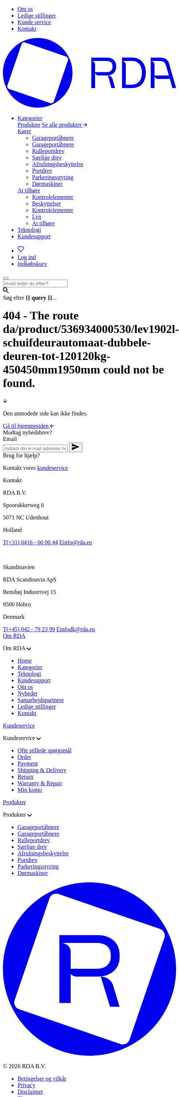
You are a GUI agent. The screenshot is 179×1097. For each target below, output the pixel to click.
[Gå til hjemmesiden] (89, 106)
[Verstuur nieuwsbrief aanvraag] (75, 447)
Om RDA (14, 636)
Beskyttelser (46, 203)
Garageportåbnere (53, 138)
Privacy (26, 1085)
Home (24, 660)
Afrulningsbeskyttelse (57, 164)
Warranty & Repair (39, 783)
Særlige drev (47, 157)
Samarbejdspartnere (40, 700)
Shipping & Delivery (41, 770)
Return (25, 777)
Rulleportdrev (48, 151)
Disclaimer (30, 1092)
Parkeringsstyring (52, 177)
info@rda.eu (75, 542)
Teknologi (29, 674)
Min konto (29, 790)
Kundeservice (19, 725)
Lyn (36, 217)
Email (10, 439)
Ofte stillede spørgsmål (44, 750)
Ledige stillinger (36, 706)
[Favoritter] (20, 251)
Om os (25, 687)
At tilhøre (28, 190)
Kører (24, 131)
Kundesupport (34, 680)
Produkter (28, 125)
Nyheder (27, 693)
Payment (27, 763)
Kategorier (29, 667)
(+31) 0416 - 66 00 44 (30, 542)
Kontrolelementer (52, 197)
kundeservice (52, 468)
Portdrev (42, 171)
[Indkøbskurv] (32, 264)
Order (24, 757)
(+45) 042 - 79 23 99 (29, 629)
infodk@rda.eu (76, 629)
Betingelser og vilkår (41, 1078)
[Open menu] (6, 278)
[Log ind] (26, 257)
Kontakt (26, 713)
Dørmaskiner (47, 184)
